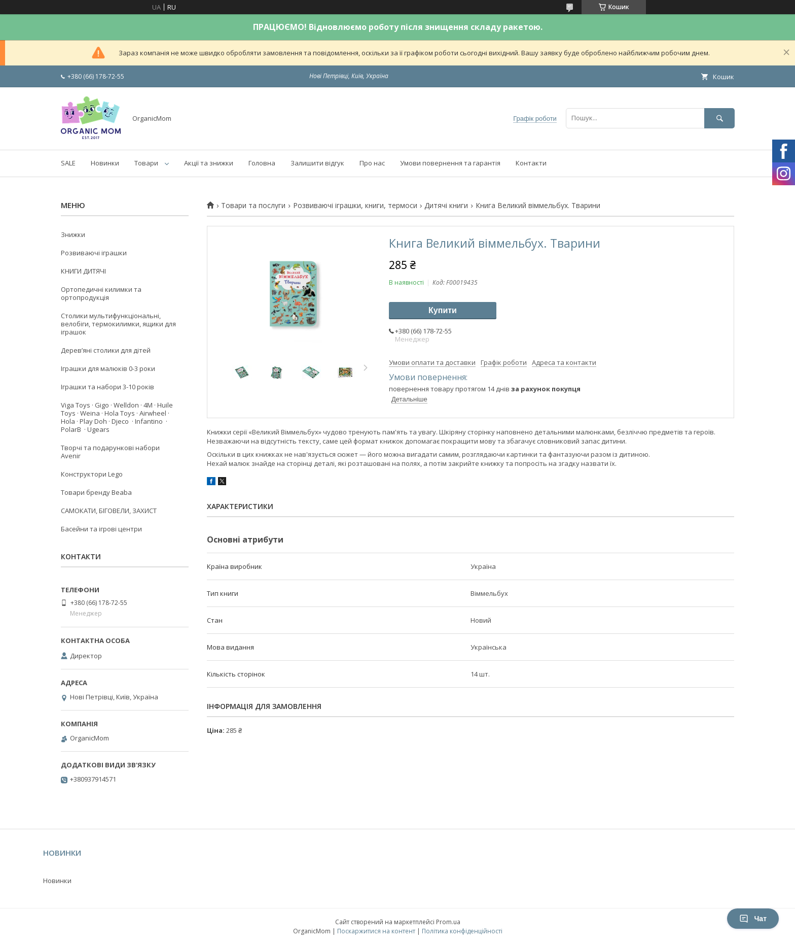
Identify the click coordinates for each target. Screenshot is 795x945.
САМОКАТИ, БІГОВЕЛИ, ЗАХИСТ (109, 510)
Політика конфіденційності (462, 931)
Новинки (105, 162)
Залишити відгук (317, 162)
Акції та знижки (208, 162)
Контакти (531, 162)
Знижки (73, 234)
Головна (261, 162)
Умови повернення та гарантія (450, 162)
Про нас (372, 162)
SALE (68, 162)
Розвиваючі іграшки (94, 252)
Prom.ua (448, 922)
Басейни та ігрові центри (101, 528)
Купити (442, 310)
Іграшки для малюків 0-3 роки (108, 368)
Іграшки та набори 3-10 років (107, 386)
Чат (753, 918)
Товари (146, 162)
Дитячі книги (446, 205)
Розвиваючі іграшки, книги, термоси (355, 205)
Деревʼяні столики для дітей (106, 350)
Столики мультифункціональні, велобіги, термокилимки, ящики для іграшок (118, 323)
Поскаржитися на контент (376, 931)
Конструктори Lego (92, 474)
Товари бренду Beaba (96, 492)
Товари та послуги (253, 205)
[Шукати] (719, 118)
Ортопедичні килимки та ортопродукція (101, 293)
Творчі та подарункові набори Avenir (110, 451)
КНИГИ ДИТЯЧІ (83, 271)
